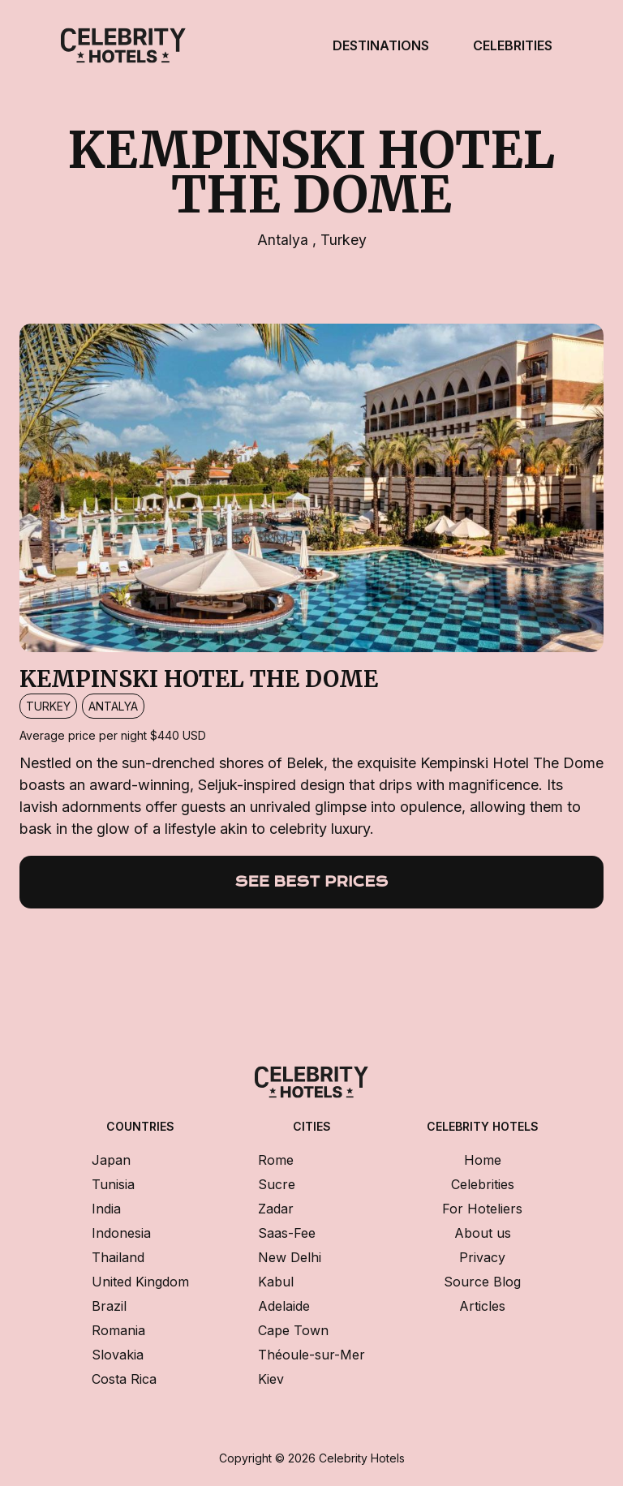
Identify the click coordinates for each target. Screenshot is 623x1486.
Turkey (343, 239)
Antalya (284, 239)
